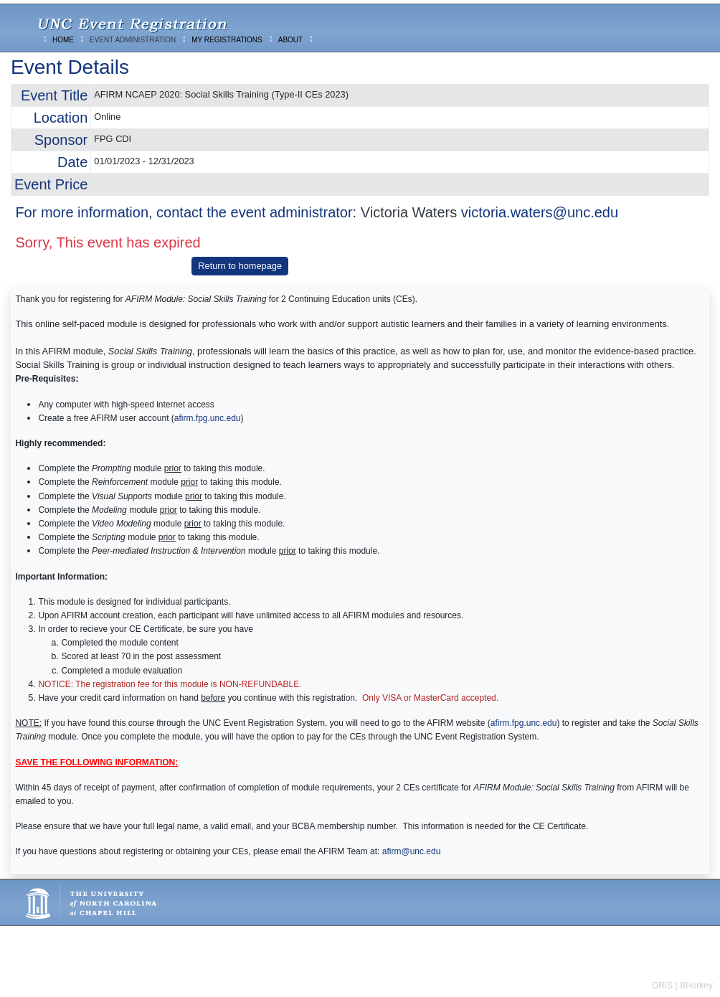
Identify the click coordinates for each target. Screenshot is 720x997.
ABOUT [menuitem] (290, 40)
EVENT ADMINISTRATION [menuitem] (133, 40)
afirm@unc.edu (411, 851)
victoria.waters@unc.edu (539, 212)
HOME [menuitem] (63, 40)
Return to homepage (240, 265)
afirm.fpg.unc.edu (207, 418)
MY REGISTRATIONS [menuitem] (226, 40)
